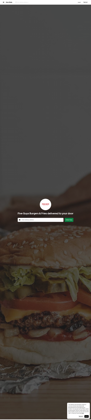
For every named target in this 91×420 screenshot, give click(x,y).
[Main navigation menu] (3, 2)
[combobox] (42, 219)
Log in (79, 2)
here (83, 413)
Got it (86, 416)
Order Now (69, 220)
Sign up (85, 2)
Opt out (81, 416)
